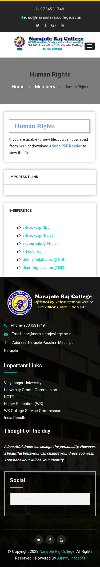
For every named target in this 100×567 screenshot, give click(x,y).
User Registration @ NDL (43, 267)
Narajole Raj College (37, 498)
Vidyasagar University (22, 382)
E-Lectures (31, 251)
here (23, 146)
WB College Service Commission (32, 410)
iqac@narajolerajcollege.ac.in (50, 17)
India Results (15, 417)
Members (45, 86)
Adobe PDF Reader (65, 146)
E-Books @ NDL (35, 227)
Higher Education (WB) (23, 403)
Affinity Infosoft (71, 558)
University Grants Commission (30, 389)
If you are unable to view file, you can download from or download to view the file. (48, 146)
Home (21, 86)
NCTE (9, 396)
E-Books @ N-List (37, 235)
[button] (90, 46)
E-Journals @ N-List (40, 243)
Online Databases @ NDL (43, 259)
